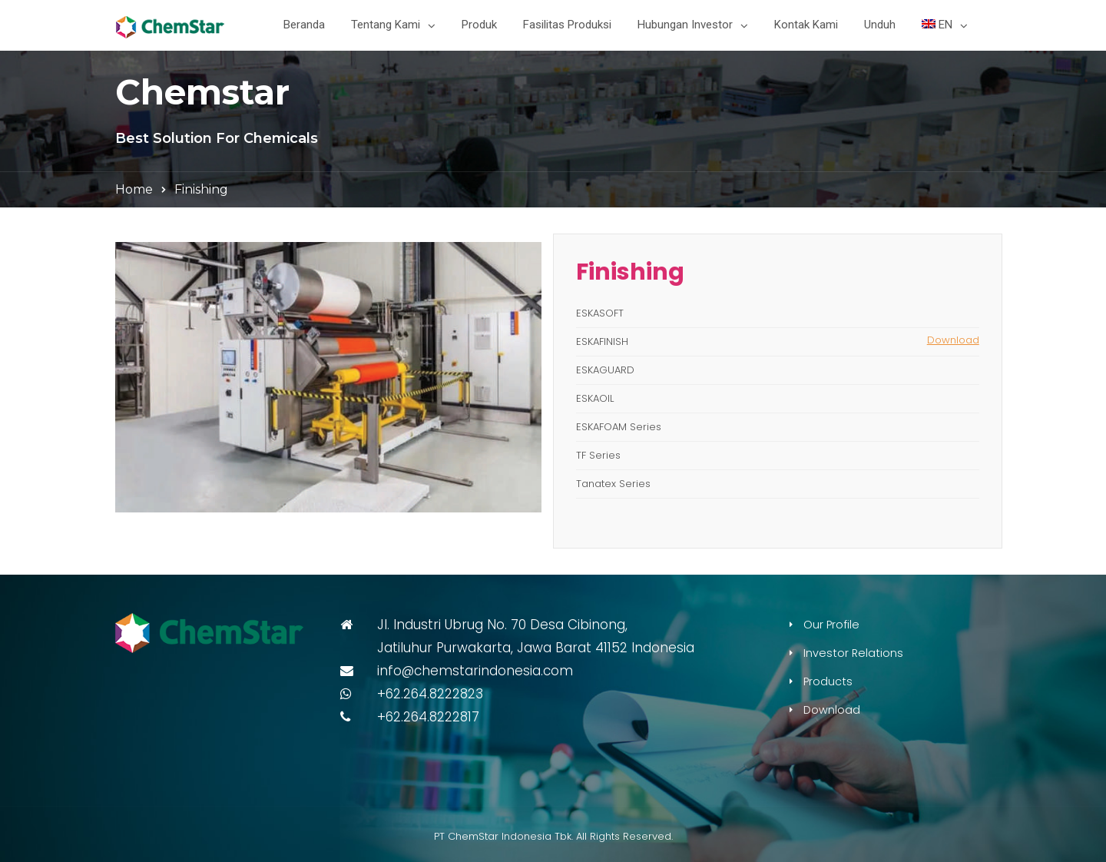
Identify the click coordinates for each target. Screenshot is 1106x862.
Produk (479, 24)
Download (953, 340)
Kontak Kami (806, 24)
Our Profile (831, 624)
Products (828, 681)
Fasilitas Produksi (567, 24)
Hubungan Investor (685, 24)
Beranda (304, 24)
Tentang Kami (385, 24)
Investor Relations (853, 653)
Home (134, 189)
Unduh (880, 24)
